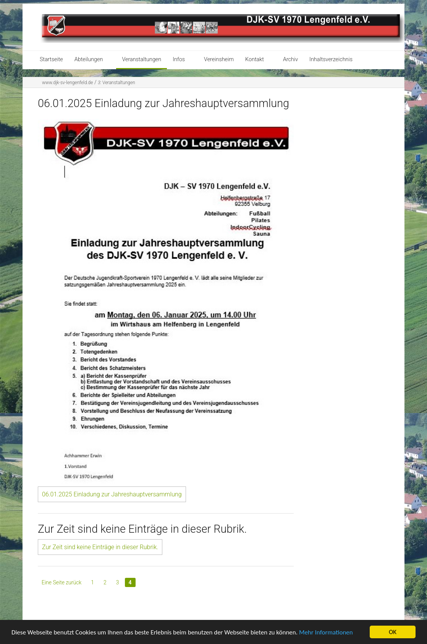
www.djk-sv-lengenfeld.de (67, 82)
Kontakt (254, 59)
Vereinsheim (219, 59)
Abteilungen (88, 59)
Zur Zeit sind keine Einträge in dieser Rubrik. (100, 547)
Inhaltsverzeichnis (331, 59)
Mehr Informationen (326, 632)
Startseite (51, 59)
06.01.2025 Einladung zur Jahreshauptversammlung (112, 494)
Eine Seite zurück (61, 582)
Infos (179, 59)
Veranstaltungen (141, 59)
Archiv (290, 59)
